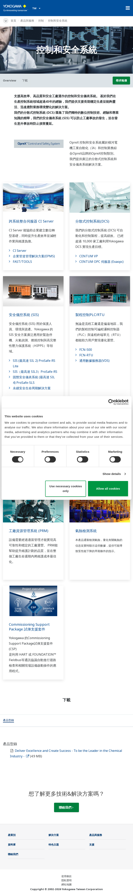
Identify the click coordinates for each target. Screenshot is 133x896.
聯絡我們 (66, 807)
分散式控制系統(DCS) (92, 221)
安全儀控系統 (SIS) (24, 314)
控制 (41, 20)
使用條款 (66, 876)
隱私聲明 (66, 880)
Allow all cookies (108, 488)
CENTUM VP (88, 256)
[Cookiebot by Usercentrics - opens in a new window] (111, 402)
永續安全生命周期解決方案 (32, 388)
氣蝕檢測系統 (86, 530)
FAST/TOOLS (22, 261)
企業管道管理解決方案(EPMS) (34, 256)
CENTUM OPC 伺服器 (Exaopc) (101, 261)
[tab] (8, 721)
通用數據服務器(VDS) (94, 360)
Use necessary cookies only (65, 489)
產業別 (12, 835)
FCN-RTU (86, 355)
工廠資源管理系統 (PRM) (28, 530)
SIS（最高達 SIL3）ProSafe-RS (35, 371)
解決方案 (54, 835)
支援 (91, 844)
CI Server (19, 250)
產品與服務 (27, 20)
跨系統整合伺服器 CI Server (31, 221)
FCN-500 (85, 349)
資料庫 (12, 844)
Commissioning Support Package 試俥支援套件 (29, 626)
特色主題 (54, 844)
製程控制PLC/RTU (90, 314)
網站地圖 (66, 884)
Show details (112, 473)
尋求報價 (121, 80)
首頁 (13, 20)
